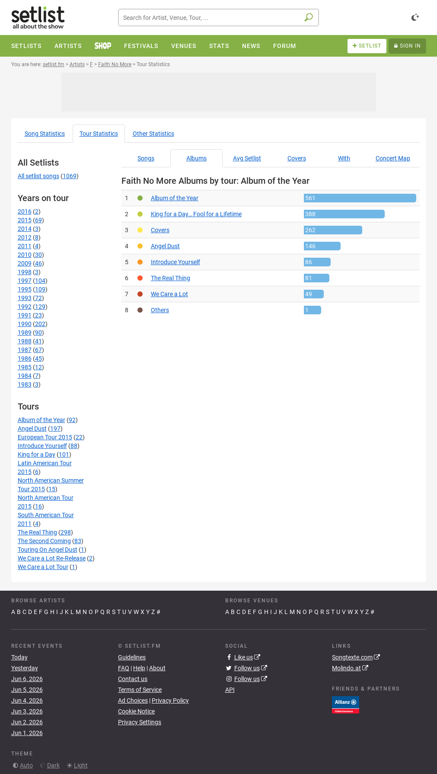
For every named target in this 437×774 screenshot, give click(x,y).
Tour (99, 133)
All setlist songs (38, 176)
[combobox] (218, 17)
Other (153, 133)
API (230, 689)
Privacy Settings (139, 722)
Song (45, 133)
